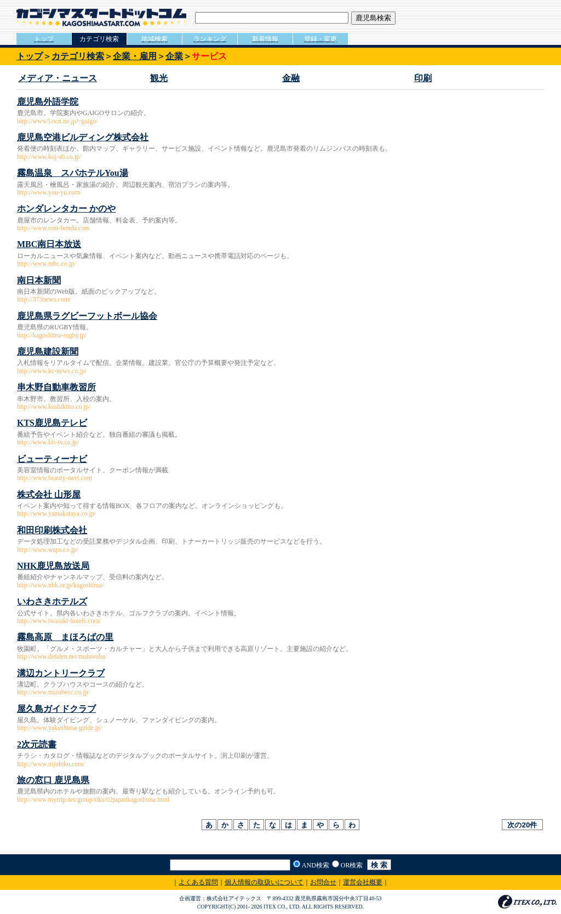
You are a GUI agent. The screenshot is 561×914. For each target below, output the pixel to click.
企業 (174, 56)
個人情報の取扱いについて (264, 882)
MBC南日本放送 (49, 244)
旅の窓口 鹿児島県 (53, 780)
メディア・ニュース (57, 78)
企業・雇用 (135, 56)
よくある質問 (198, 882)
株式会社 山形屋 (49, 494)
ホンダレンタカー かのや (66, 208)
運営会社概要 (362, 882)
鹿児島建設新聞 (47, 351)
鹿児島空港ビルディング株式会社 (82, 137)
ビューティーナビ (52, 459)
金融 (291, 78)
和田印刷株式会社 (52, 530)
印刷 (423, 78)
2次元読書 (36, 744)
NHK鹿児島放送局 (53, 565)
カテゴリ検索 (77, 56)
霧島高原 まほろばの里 (65, 637)
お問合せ (323, 882)
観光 (159, 78)
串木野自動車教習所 (56, 387)
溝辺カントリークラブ (61, 673)
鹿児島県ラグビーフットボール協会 (87, 316)
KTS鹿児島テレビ (52, 422)
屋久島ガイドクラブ (56, 708)
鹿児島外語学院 (47, 101)
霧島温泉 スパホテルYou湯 (72, 173)
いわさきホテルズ (52, 601)
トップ (29, 56)
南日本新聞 (39, 280)
